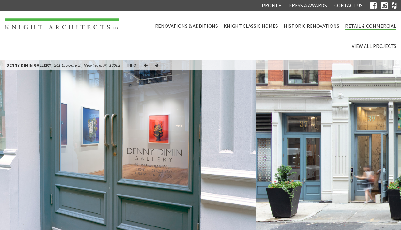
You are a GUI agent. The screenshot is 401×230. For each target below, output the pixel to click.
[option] (128, 145)
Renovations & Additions (186, 26)
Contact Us (348, 5)
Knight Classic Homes (251, 26)
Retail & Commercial (370, 26)
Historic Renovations (311, 26)
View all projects (374, 46)
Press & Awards (308, 5)
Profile (271, 5)
